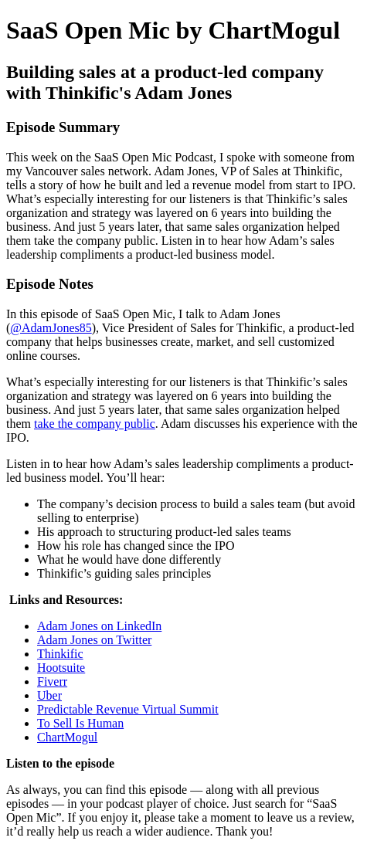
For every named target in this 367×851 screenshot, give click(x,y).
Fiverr (52, 681)
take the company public (94, 423)
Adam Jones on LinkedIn (99, 625)
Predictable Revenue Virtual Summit (128, 709)
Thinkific (60, 653)
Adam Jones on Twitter (94, 639)
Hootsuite (61, 667)
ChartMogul (67, 737)
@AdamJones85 (50, 327)
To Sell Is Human (80, 723)
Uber (49, 695)
